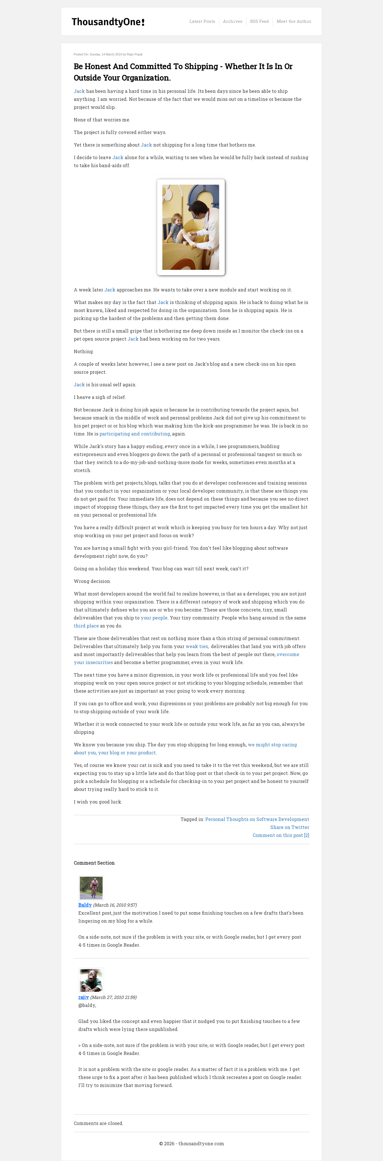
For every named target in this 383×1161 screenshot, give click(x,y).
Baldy (85, 905)
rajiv (83, 997)
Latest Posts (202, 21)
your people (154, 618)
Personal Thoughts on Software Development (257, 819)
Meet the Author (294, 21)
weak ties (196, 646)
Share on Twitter (289, 827)
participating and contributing (134, 434)
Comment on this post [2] (281, 835)
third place (86, 626)
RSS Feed (259, 21)
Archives (232, 21)
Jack (79, 91)
